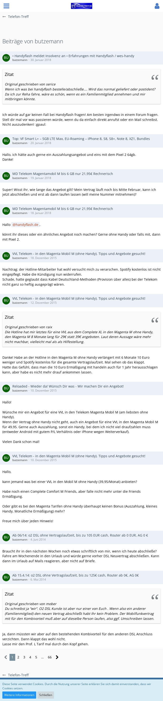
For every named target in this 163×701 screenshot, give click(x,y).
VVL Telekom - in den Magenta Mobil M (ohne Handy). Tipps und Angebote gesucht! (78, 253)
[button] (6, 6)
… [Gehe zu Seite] (42, 657)
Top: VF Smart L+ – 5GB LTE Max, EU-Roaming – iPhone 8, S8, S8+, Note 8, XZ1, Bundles (81, 138)
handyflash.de (27, 224)
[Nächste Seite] (57, 657)
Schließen (45, 695)
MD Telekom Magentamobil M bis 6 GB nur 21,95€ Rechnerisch (62, 173)
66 (50, 657)
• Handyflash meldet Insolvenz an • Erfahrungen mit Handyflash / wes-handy (73, 56)
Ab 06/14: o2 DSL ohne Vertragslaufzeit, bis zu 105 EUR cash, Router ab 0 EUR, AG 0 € (80, 535)
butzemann (19, 60)
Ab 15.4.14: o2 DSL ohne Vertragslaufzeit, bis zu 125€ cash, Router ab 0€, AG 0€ (75, 575)
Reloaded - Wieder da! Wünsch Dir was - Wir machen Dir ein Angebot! (68, 386)
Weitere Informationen (19, 695)
